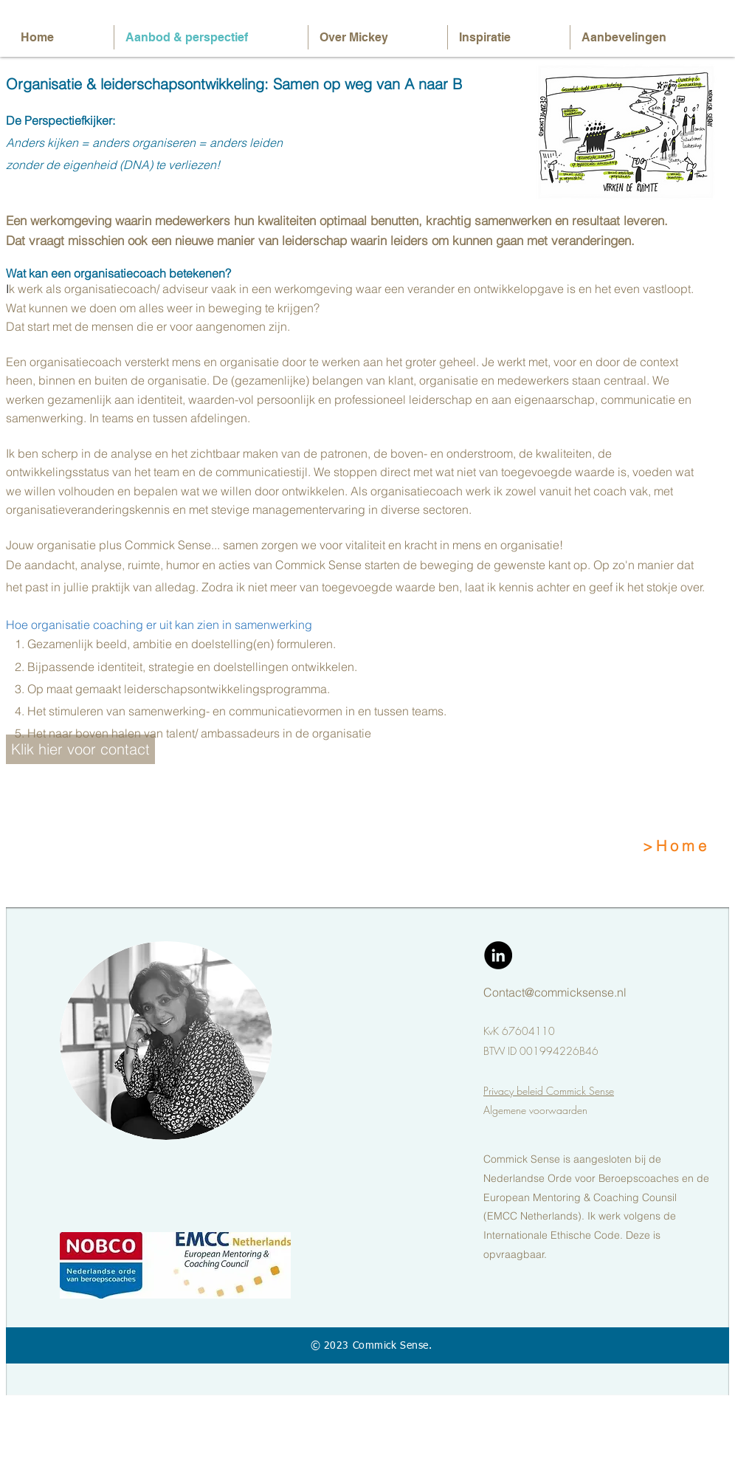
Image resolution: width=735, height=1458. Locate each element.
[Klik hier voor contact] (80, 749)
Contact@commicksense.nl (555, 992)
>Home (676, 845)
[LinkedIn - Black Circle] (498, 955)
